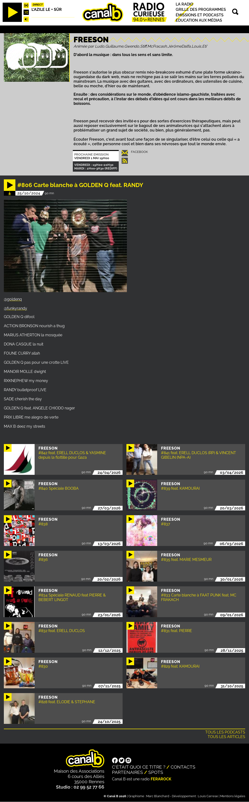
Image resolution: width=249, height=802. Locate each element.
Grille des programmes (201, 9)
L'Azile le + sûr (46, 9)
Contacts (183, 767)
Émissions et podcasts (200, 15)
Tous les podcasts (225, 732)
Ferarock (161, 779)
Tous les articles (226, 736)
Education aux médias (199, 20)
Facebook (139, 152)
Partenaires (127, 772)
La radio (184, 4)
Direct (38, 4)
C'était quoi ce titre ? (138, 767)
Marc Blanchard (157, 796)
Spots (155, 772)
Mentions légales (232, 796)
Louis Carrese (208, 796)
